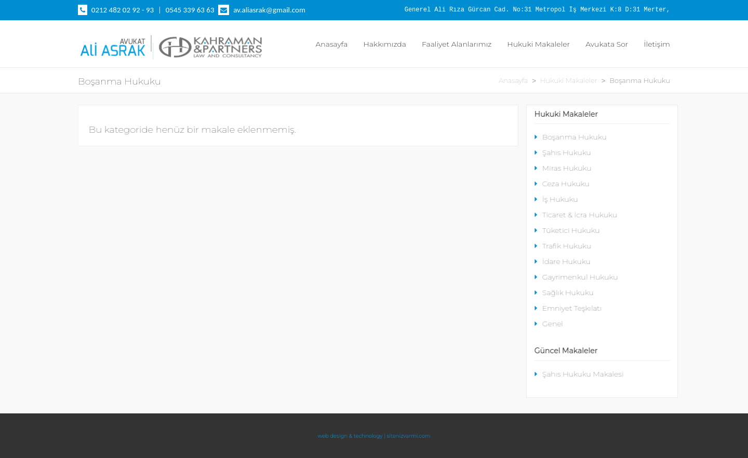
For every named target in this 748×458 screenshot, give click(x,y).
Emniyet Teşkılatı (568, 308)
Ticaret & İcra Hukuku (576, 214)
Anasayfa (331, 44)
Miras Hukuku (563, 168)
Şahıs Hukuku (563, 152)
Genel (549, 323)
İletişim (657, 44)
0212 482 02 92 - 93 (122, 10)
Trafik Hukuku (563, 246)
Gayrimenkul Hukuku (576, 277)
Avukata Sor (606, 44)
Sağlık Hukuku (564, 292)
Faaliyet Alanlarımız (456, 44)
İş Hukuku (556, 199)
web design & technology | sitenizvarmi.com (374, 435)
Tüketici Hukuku (567, 230)
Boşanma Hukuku (571, 137)
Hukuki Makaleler (538, 44)
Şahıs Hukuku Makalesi (579, 374)
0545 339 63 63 (190, 10)
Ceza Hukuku (562, 183)
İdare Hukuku (563, 261)
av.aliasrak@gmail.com (269, 10)
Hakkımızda (384, 44)
